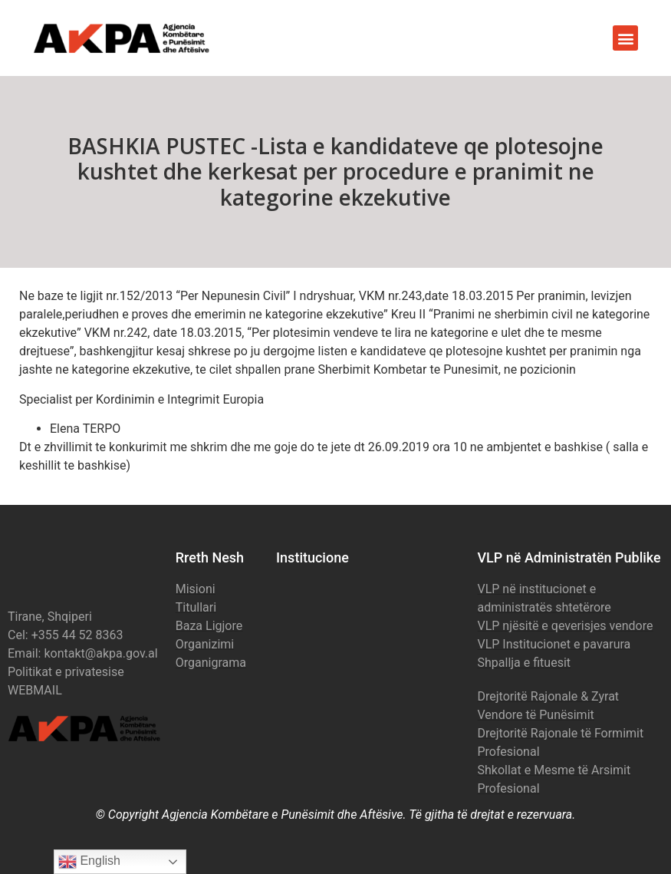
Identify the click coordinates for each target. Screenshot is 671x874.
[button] (625, 38)
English (89, 862)
